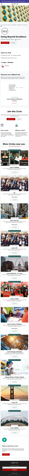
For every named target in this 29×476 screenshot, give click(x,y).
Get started (6, 454)
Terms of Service (10, 474)
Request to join (5, 42)
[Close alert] (27, 1)
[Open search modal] (27, 4)
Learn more (16, 103)
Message (13, 42)
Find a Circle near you (14, 146)
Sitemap (20, 474)
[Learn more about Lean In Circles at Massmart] (14, 88)
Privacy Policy (16, 474)
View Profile (14, 172)
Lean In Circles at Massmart (14, 99)
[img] (14, 158)
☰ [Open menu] (1, 4)
